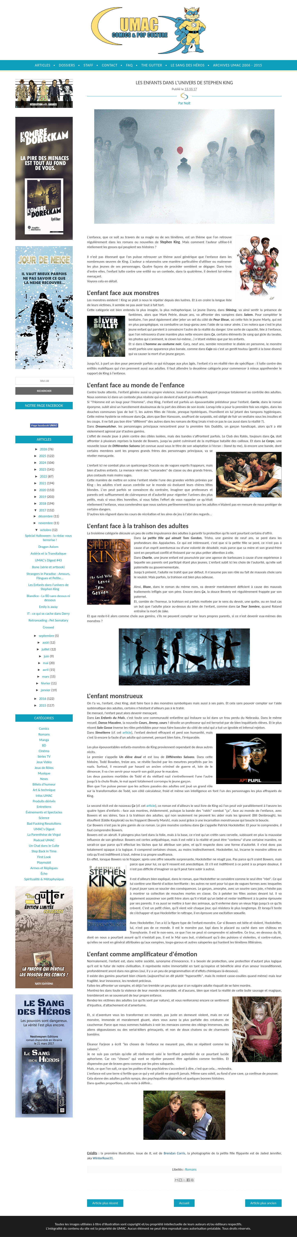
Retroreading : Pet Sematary (48, 620)
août (46, 642)
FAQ (129, 65)
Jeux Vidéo (44, 762)
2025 (43, 456)
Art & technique (44, 790)
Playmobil (44, 862)
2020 (43, 490)
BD (44, 745)
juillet (46, 649)
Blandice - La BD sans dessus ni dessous (48, 598)
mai (46, 663)
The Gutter (151, 65)
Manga (44, 740)
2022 (44, 476)
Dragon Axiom (48, 547)
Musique (44, 773)
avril (46, 670)
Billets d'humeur (44, 784)
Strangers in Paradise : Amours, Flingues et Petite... (48, 576)
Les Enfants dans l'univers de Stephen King (48, 587)
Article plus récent (105, 1203)
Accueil (184, 1203)
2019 (43, 497)
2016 (43, 699)
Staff (88, 65)
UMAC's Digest (44, 829)
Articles (42, 65)
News (44, 779)
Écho (44, 873)
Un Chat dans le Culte (44, 846)
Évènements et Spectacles (44, 812)
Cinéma (44, 751)
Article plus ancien (263, 1203)
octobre (46, 530)
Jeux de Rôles (44, 768)
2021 (43, 483)
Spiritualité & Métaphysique (44, 879)
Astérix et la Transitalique (48, 553)
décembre (46, 516)
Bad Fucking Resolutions (44, 823)
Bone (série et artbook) (48, 567)
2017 (43, 510)
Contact (109, 65)
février (46, 683)
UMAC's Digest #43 (48, 560)
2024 (43, 463)
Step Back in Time (44, 851)
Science (44, 818)
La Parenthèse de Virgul (44, 834)
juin (47, 656)
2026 (44, 449)
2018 (43, 503)
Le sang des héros (188, 65)
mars (46, 676)
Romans (190, 1169)
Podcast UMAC (44, 840)
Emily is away (48, 607)
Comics (44, 728)
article (126, 732)
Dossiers (67, 65)
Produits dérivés (44, 801)
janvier (46, 690)
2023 (43, 469)
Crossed (48, 627)
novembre (45, 523)
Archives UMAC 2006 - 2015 (237, 65)
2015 (43, 705)
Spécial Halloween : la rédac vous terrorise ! (48, 538)
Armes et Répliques (44, 868)
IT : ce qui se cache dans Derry (48, 613)
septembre (47, 636)
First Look (44, 857)
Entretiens (44, 807)
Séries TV (44, 756)
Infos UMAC (44, 796)
